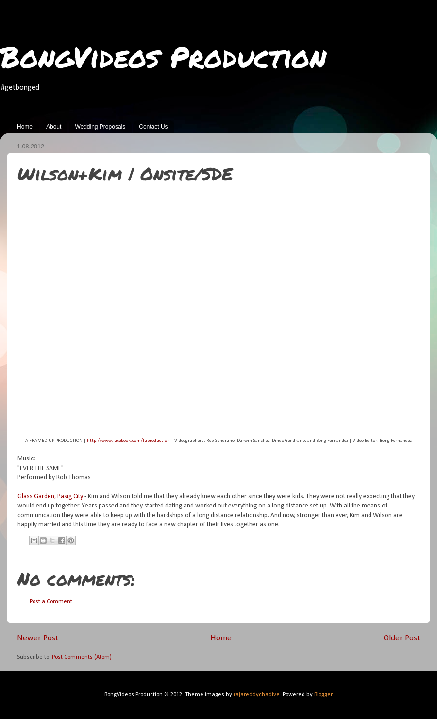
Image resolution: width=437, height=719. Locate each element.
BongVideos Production (163, 56)
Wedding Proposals (100, 126)
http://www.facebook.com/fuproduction (128, 440)
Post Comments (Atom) (82, 657)
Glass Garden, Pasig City (50, 496)
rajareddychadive (257, 695)
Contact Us (153, 126)
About (53, 126)
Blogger (323, 695)
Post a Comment (51, 602)
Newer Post (37, 638)
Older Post (402, 638)
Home (25, 126)
